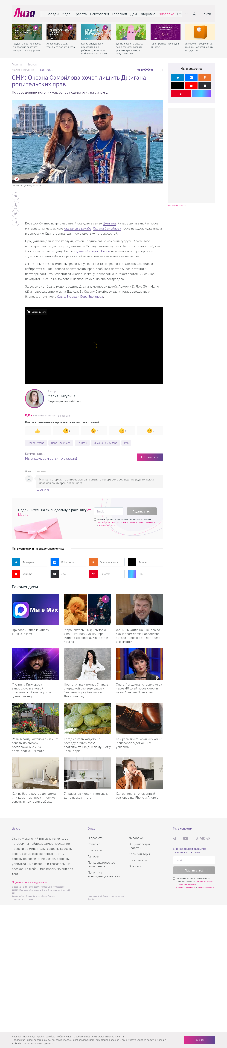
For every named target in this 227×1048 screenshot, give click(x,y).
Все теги (135, 866)
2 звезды (142, 69)
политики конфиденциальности (141, 522)
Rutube (137, 562)
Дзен (58, 574)
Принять (199, 1039)
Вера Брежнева (62, 443)
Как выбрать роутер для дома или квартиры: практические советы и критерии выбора (34, 798)
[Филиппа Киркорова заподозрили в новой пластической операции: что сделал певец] (35, 664)
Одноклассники (103, 562)
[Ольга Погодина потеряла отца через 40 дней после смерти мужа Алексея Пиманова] (139, 664)
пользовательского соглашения (111, 522)
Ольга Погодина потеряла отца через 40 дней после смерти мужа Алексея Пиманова (139, 689)
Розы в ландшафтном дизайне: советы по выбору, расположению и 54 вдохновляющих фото (35, 745)
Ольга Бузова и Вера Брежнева (80, 296)
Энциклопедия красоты (140, 846)
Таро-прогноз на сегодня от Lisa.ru (165, 41)
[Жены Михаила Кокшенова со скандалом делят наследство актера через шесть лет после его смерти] (139, 610)
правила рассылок (107, 525)
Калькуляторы (139, 854)
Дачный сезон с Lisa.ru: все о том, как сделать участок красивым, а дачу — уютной (129, 45)
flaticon (31, 899)
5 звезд (152, 69)
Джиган (85, 443)
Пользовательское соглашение (101, 865)
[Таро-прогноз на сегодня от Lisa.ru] (165, 28)
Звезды (51, 12)
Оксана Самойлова (107, 228)
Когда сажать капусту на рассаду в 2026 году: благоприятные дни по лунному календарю (87, 745)
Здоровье (146, 12)
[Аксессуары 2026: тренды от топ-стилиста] (61, 28)
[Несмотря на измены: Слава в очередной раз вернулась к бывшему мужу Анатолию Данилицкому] (87, 664)
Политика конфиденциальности (104, 875)
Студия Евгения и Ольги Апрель (40, 896)
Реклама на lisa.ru (177, 205)
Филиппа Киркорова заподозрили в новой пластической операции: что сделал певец (33, 691)
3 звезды (145, 69)
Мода (64, 12)
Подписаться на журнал (28, 882)
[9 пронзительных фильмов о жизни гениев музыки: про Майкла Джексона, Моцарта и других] (87, 610)
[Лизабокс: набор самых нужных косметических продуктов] (200, 28)
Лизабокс (164, 12)
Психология (97, 12)
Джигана (109, 223)
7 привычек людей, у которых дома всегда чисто (86, 796)
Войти (208, 12)
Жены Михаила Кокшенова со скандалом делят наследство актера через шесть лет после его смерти (138, 636)
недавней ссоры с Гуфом (92, 251)
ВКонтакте (62, 562)
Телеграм (23, 562)
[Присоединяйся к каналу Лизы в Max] (35, 610)
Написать (152, 457)
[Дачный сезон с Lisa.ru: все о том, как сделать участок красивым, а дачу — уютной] (131, 28)
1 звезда (139, 69)
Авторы (93, 856)
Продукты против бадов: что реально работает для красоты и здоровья (26, 43)
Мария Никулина (23, 70)
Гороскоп (118, 12)
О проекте (95, 838)
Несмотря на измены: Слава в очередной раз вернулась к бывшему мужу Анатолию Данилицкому (86, 691)
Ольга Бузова (37, 443)
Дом (131, 12)
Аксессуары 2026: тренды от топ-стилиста (61, 41)
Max (135, 574)
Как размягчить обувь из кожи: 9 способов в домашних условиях (139, 743)
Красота (78, 12)
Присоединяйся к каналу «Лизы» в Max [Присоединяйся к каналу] (30, 632)
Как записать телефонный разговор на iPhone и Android (137, 796)
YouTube (22, 574)
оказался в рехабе (77, 228)
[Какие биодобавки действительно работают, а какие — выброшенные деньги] (96, 28)
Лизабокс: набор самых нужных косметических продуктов (199, 43)
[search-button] (196, 12)
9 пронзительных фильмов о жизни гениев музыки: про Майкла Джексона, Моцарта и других (86, 636)
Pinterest (99, 574)
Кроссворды (138, 860)
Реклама (94, 844)
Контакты (95, 850)
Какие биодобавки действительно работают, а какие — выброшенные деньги (94, 45)
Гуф (132, 443)
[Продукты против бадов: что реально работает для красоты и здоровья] (27, 28)
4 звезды (149, 69)
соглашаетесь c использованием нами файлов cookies (87, 1039)
